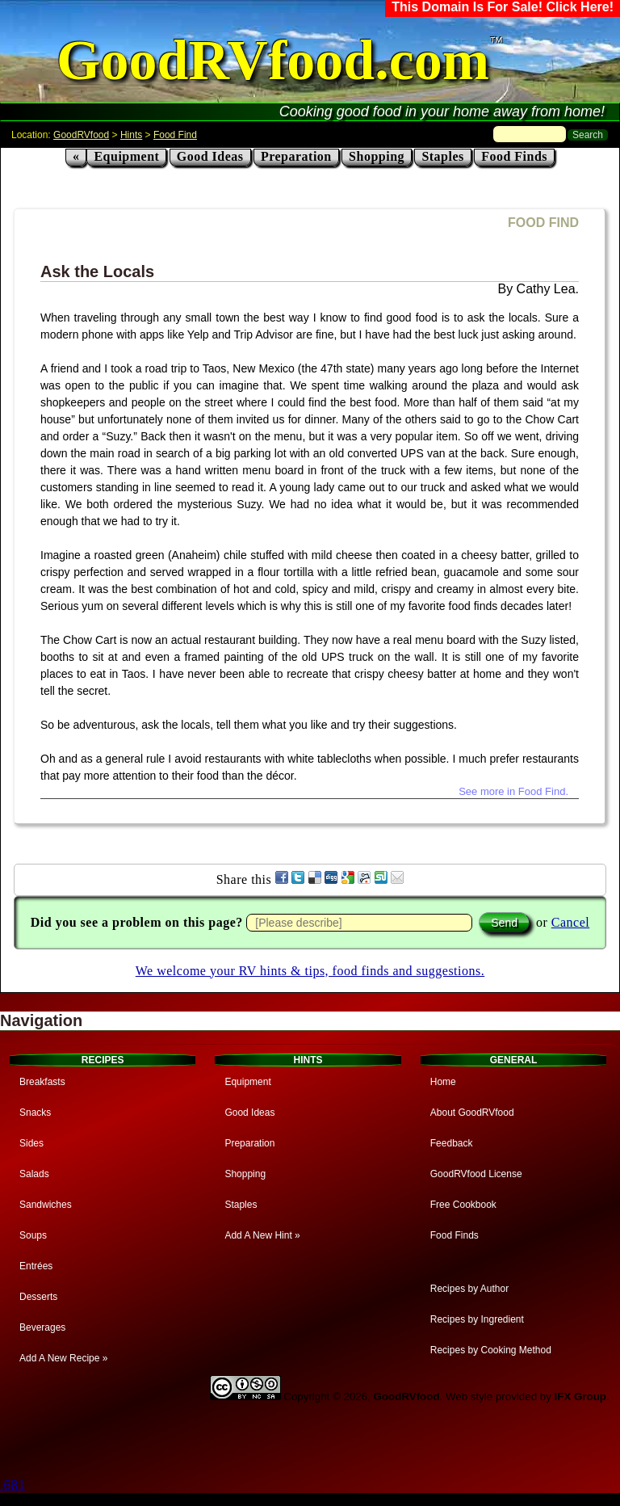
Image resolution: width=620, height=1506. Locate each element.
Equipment (126, 156)
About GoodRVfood (472, 1112)
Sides (31, 1143)
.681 (12, 1485)
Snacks (35, 1112)
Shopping (376, 156)
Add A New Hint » (262, 1235)
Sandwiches (45, 1204)
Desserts (38, 1296)
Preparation (296, 156)
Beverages (42, 1327)
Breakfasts (42, 1081)
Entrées (35, 1266)
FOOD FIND (543, 222)
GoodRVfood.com (273, 60)
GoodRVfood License (476, 1174)
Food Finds (514, 156)
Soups (33, 1235)
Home (443, 1081)
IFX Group (580, 1396)
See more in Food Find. (513, 791)
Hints (131, 135)
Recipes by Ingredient (477, 1319)
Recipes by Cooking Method (490, 1350)
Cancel (570, 922)
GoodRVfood (81, 135)
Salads (34, 1174)
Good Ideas (210, 156)
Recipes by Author (469, 1288)
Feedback (451, 1143)
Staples (442, 156)
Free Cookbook (463, 1204)
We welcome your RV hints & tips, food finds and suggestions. (310, 971)
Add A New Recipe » (63, 1358)
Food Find (175, 135)
